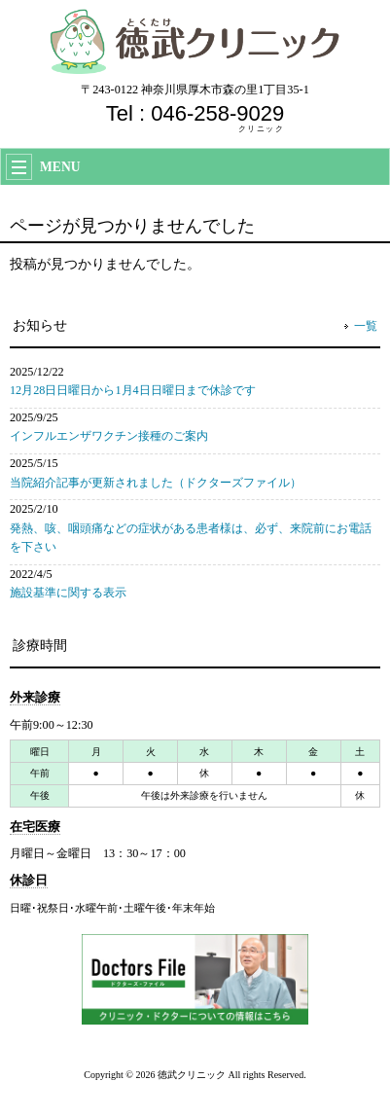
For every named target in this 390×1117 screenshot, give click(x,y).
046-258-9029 (217, 113)
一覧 (365, 326)
